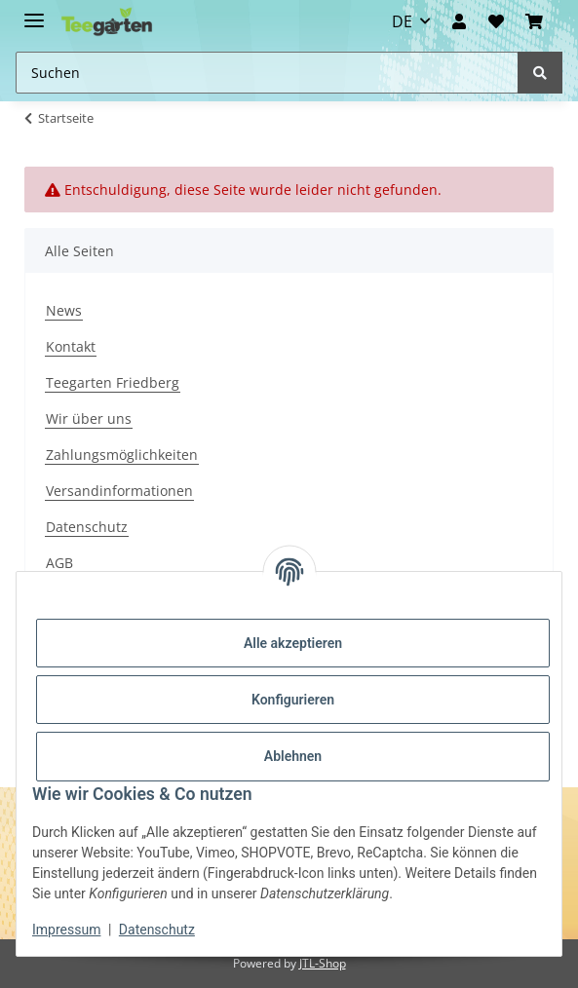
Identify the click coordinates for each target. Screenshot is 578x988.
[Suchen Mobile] (267, 73)
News (64, 310)
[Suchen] (540, 73)
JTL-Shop (322, 963)
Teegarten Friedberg (112, 382)
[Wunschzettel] (495, 21)
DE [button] (402, 21)
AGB (59, 562)
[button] (459, 21)
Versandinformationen (119, 490)
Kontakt (71, 346)
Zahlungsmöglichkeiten (122, 454)
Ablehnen (293, 756)
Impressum (66, 929)
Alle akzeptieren (293, 643)
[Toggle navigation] (34, 12)
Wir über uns (89, 418)
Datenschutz (87, 526)
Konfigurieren (292, 699)
